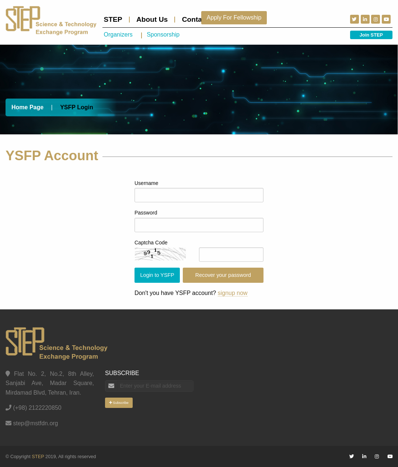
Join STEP (371, 35)
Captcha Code (151, 242)
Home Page (27, 107)
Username (146, 183)
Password (146, 213)
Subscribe (119, 403)
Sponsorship (163, 34)
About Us (152, 19)
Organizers (118, 34)
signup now (233, 293)
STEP (113, 19)
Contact (195, 19)
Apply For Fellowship (234, 17)
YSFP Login (76, 107)
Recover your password (223, 275)
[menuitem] (115, 19)
